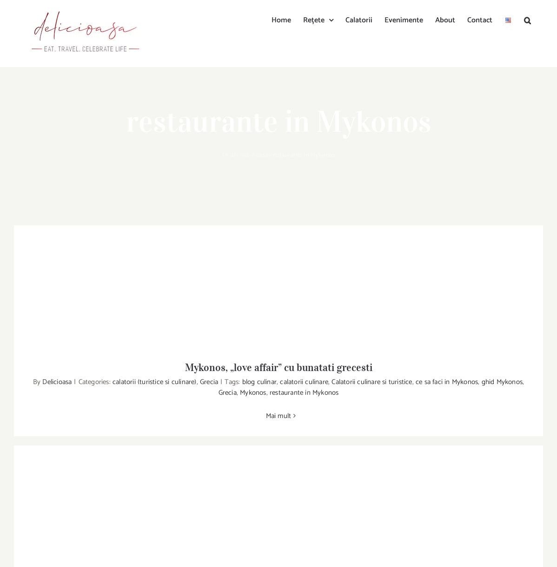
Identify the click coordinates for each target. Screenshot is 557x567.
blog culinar (259, 382)
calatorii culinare (304, 382)
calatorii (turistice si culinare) (155, 382)
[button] (527, 19)
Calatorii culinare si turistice (372, 382)
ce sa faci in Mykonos (447, 382)
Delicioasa (57, 382)
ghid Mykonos (502, 382)
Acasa (260, 155)
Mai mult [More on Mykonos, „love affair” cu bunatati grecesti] (279, 416)
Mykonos (253, 392)
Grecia (209, 382)
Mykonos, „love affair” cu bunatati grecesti (278, 367)
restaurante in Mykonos (304, 392)
